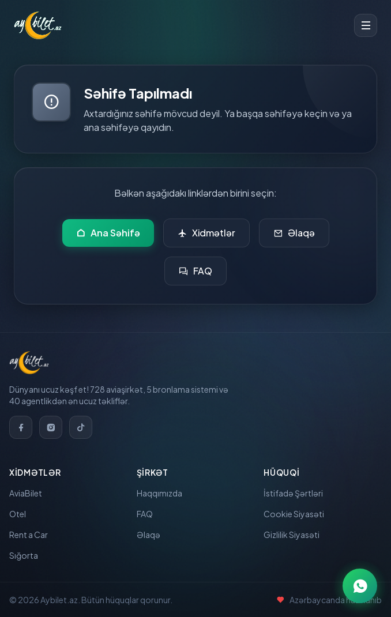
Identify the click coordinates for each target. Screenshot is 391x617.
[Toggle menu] (365, 25)
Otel (17, 514)
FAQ (195, 271)
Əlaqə (294, 233)
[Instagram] (50, 427)
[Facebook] (20, 427)
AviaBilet (25, 493)
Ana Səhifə (108, 233)
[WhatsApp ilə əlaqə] (360, 586)
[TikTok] (80, 427)
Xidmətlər (206, 233)
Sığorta (23, 555)
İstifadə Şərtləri (293, 493)
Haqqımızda (159, 493)
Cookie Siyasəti (294, 514)
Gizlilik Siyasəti (291, 534)
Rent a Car (28, 534)
